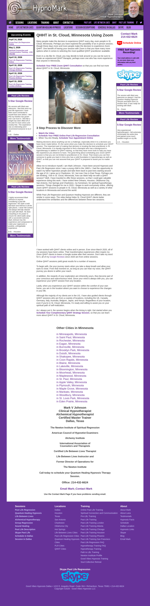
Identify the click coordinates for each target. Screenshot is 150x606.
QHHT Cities (60, 549)
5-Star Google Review (20, 101)
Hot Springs (60, 529)
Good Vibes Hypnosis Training (94, 558)
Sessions (19, 22)
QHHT (114, 22)
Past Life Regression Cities (67, 536)
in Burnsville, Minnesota (70, 347)
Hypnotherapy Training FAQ (93, 546)
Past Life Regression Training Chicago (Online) (20, 69)
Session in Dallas (23, 539)
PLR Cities (59, 546)
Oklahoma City (61, 526)
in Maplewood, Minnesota (71, 375)
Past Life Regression (25, 510)
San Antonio (60, 519)
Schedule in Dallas (106, 27)
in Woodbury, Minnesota (71, 395)
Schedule (124, 523)
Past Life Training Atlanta (92, 526)
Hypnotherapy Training (91, 549)
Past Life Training (126, 22)
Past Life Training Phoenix (92, 536)
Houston (58, 513)
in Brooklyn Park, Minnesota (73, 350)
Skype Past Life (22, 532)
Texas (57, 516)
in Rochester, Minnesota (71, 340)
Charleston (60, 523)
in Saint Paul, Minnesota (71, 337)
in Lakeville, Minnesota (70, 366)
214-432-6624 (129, 36)
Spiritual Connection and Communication (99, 513)
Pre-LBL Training (88, 516)
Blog (129, 27)
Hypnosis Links (127, 529)
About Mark (125, 510)
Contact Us (68, 22)
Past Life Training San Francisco (95, 539)
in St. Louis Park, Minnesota (73, 398)
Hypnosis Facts (127, 519)
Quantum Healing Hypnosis (48, 27)
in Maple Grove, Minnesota (72, 388)
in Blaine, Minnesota (68, 363)
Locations (68, 27)
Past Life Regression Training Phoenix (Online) (20, 77)
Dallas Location (127, 526)
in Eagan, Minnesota (68, 343)
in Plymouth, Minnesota (70, 385)
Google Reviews (57, 257)
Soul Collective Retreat (91, 562)
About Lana (125, 513)
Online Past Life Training (92, 510)
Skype (121, 27)
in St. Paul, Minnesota (69, 379)
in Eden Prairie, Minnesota (72, 401)
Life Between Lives (24, 27)
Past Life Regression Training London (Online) (20, 85)
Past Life (88, 22)
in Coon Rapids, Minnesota (72, 359)
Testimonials (125, 516)
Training (45, 22)
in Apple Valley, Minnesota (72, 382)
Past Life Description (25, 529)
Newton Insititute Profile (91, 555)
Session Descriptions (85, 27)
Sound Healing (22, 526)
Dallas (57, 510)
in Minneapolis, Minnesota (72, 334)
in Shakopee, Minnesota (71, 356)
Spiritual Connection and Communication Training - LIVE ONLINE (21, 52)
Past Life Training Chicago (92, 529)
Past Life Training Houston (93, 532)
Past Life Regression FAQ (92, 542)
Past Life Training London (92, 523)
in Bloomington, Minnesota (72, 369)
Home (11, 27)
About (56, 22)
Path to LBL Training (90, 552)
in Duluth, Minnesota (68, 353)
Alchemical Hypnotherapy (27, 519)
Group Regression (24, 523)
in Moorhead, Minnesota (71, 372)
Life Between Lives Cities (66, 532)
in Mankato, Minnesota (70, 391)
